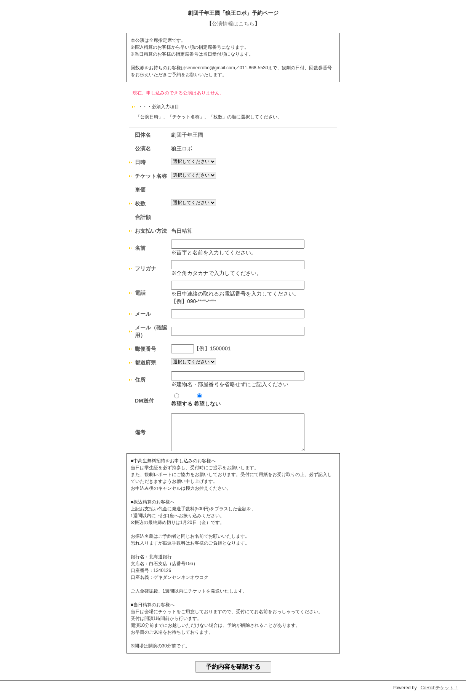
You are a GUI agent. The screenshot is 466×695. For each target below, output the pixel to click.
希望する (181, 400)
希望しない (207, 400)
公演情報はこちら (233, 24)
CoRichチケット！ (439, 687)
